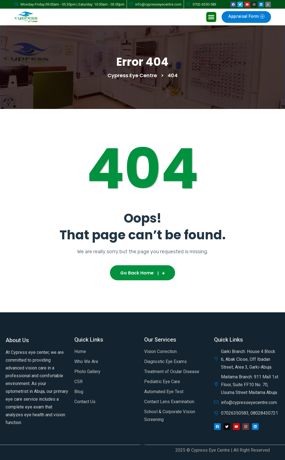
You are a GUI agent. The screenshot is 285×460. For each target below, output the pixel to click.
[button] (211, 17)
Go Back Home (142, 273)
